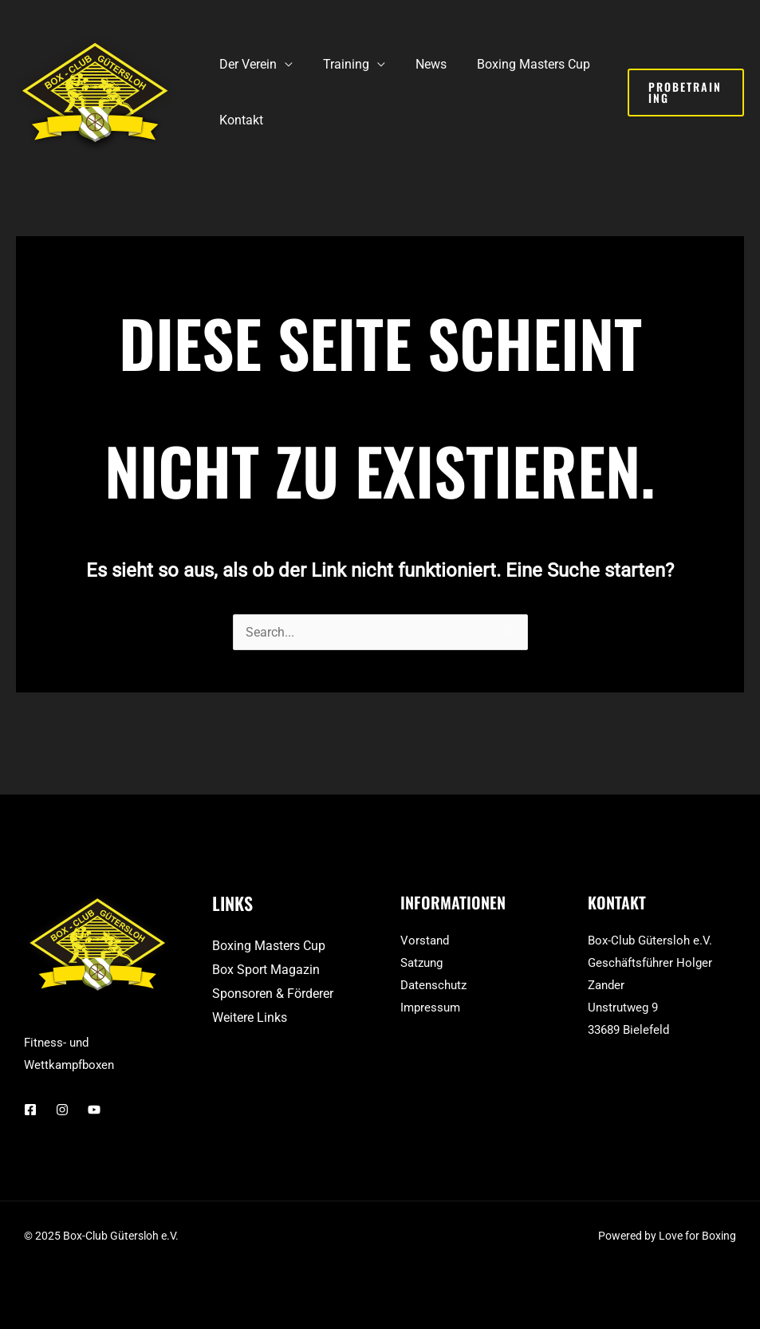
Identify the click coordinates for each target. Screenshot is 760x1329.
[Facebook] (30, 1109)
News (419, 64)
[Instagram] (62, 1109)
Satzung (421, 963)
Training (339, 64)
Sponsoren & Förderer (272, 993)
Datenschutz (433, 985)
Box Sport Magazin (266, 969)
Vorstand (424, 940)
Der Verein (245, 64)
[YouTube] (94, 1109)
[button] (683, 92)
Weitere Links (249, 1017)
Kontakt (239, 120)
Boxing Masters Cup (516, 64)
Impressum (430, 1007)
